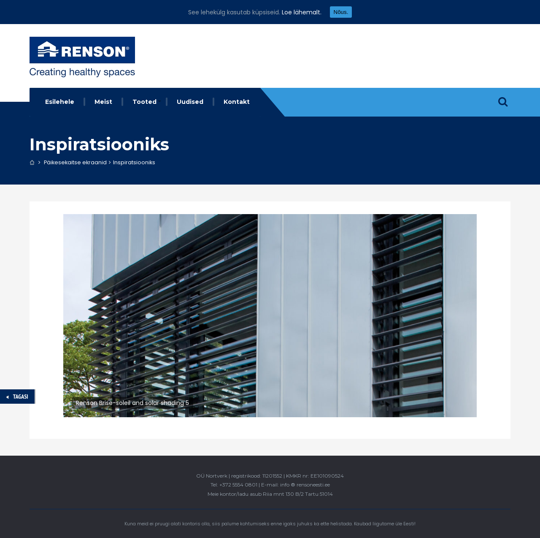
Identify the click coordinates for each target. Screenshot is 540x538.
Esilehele (59, 102)
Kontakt (237, 102)
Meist (103, 102)
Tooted (144, 102)
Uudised (190, 102)
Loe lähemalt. (301, 12)
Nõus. (341, 12)
